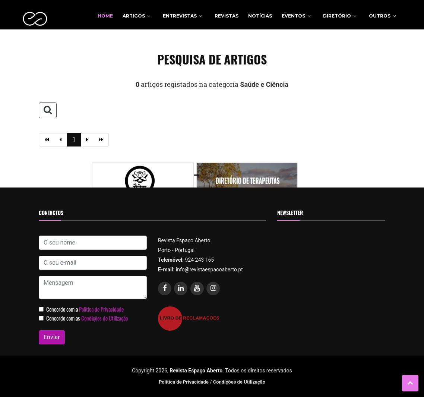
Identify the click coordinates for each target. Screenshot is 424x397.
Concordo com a (85, 309)
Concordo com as (87, 318)
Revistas (226, 16)
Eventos (293, 16)
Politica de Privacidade (101, 309)
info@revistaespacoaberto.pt (209, 269)
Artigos (134, 16)
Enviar (52, 337)
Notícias (260, 16)
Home (105, 16)
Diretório (337, 16)
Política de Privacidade (184, 382)
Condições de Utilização (104, 318)
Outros (379, 16)
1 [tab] (197, 175)
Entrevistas (180, 16)
